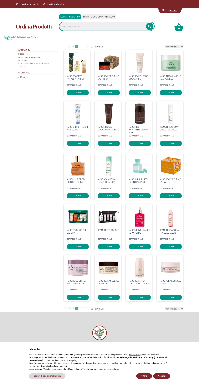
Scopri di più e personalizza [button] (47, 376)
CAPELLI (23, 54)
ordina (77, 92)
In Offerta (23, 77)
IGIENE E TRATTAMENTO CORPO (33, 64)
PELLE (22, 60)
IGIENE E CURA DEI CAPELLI (30, 57)
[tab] (99, 16)
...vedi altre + (23, 67)
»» (87, 47)
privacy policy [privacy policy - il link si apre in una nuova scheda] (135, 354)
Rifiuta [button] (144, 376)
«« (65, 47)
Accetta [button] (161, 376)
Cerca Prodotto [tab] (70, 16)
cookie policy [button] (71, 360)
